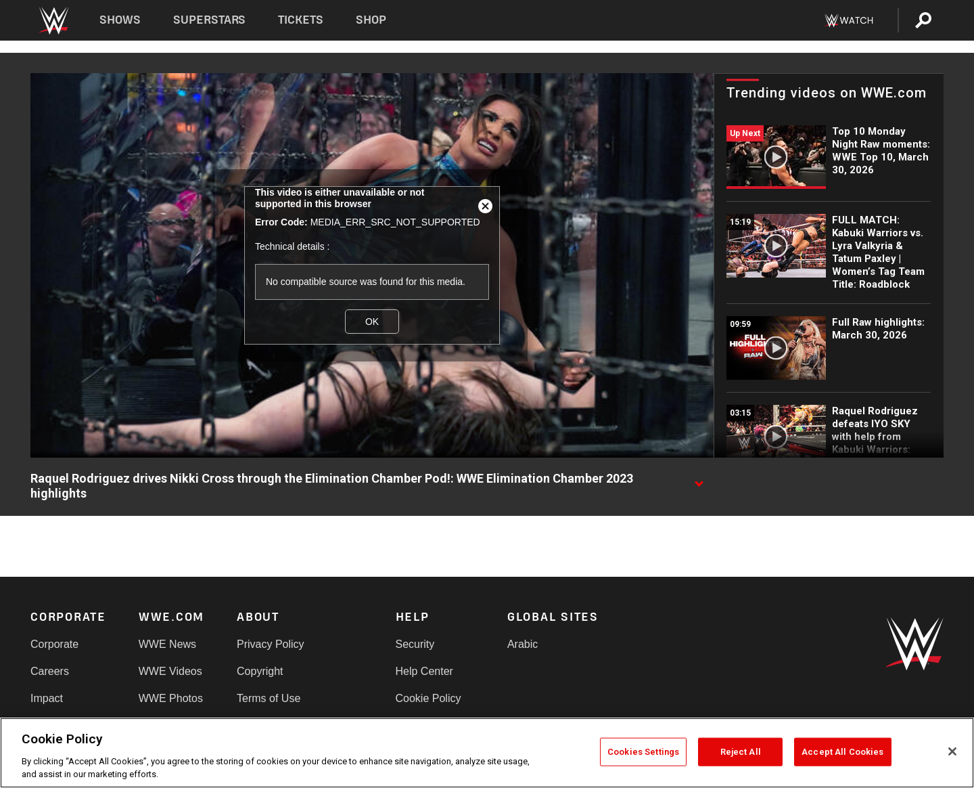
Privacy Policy (270, 644)
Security (415, 644)
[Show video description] (699, 479)
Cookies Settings (643, 752)
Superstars (209, 20)
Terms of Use (268, 698)
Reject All (740, 752)
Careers (49, 671)
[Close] (952, 751)
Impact (46, 698)
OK (372, 321)
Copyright (260, 671)
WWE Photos (171, 698)
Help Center (424, 671)
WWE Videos (170, 671)
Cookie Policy (428, 698)
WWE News (167, 644)
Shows (120, 20)
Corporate (54, 644)
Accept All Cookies (842, 752)
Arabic (522, 644)
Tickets (300, 20)
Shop (371, 20)
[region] (487, 753)
